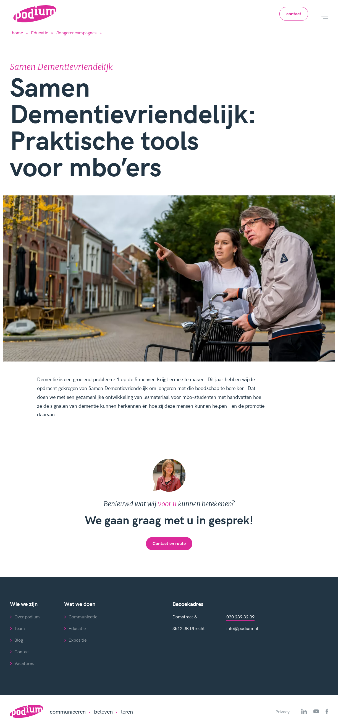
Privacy (283, 711)
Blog (18, 640)
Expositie (78, 640)
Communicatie (83, 616)
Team (19, 628)
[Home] (34, 14)
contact (293, 13)
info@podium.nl (242, 628)
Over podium (27, 616)
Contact (22, 651)
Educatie (39, 32)
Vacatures (24, 663)
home (17, 32)
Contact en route (169, 543)
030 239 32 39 (240, 616)
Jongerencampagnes (76, 32)
